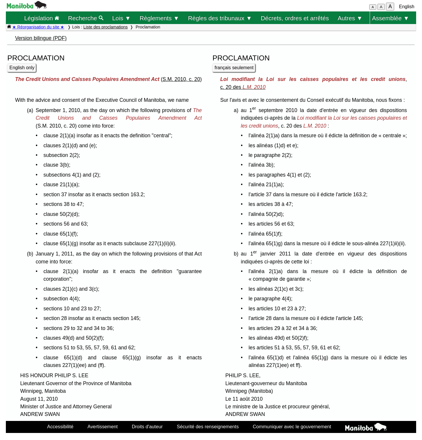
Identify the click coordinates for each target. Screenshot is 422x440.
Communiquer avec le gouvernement (292, 426)
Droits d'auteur (147, 426)
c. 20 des (243, 87)
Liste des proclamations (106, 27)
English (406, 6)
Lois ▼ (121, 18)
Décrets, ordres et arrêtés (295, 18)
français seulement (234, 67)
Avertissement (103, 426)
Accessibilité (60, 426)
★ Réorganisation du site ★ (38, 27)
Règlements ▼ (159, 18)
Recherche (85, 18)
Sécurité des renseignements (208, 426)
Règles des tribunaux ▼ (220, 18)
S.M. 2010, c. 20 (181, 79)
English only (21, 67)
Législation (41, 18)
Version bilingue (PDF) (41, 38)
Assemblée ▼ (390, 18)
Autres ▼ (350, 18)
